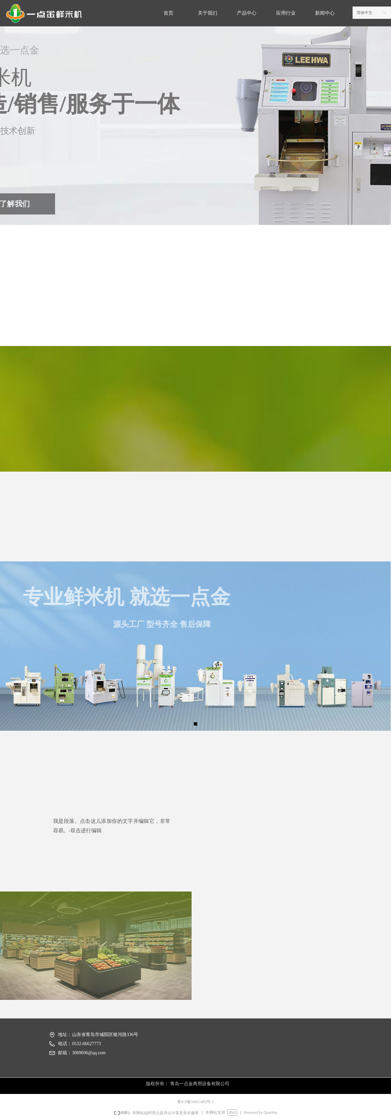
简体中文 (364, 12)
